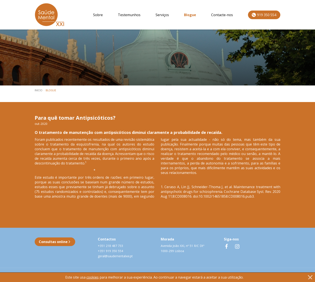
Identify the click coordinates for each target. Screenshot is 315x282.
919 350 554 (264, 14)
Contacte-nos (222, 14)
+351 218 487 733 (110, 246)
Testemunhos (129, 14)
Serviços (162, 14)
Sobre (98, 14)
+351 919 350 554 (110, 251)
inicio (38, 90)
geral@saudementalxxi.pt (115, 256)
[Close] (310, 277)
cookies (92, 277)
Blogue (190, 14)
